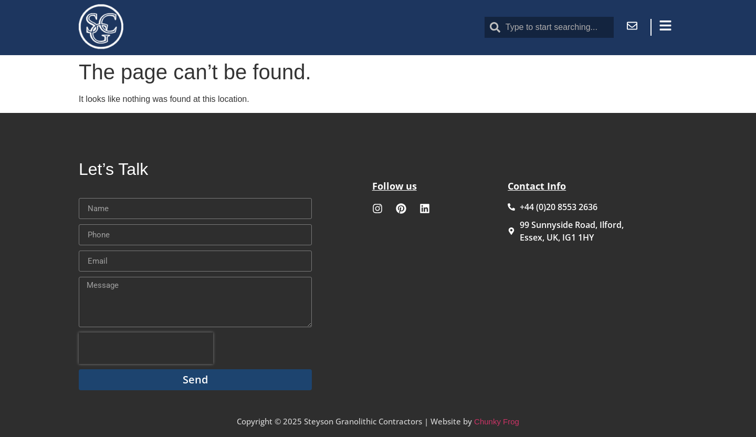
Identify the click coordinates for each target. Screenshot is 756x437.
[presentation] (146, 348)
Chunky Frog (496, 421)
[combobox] (549, 27)
